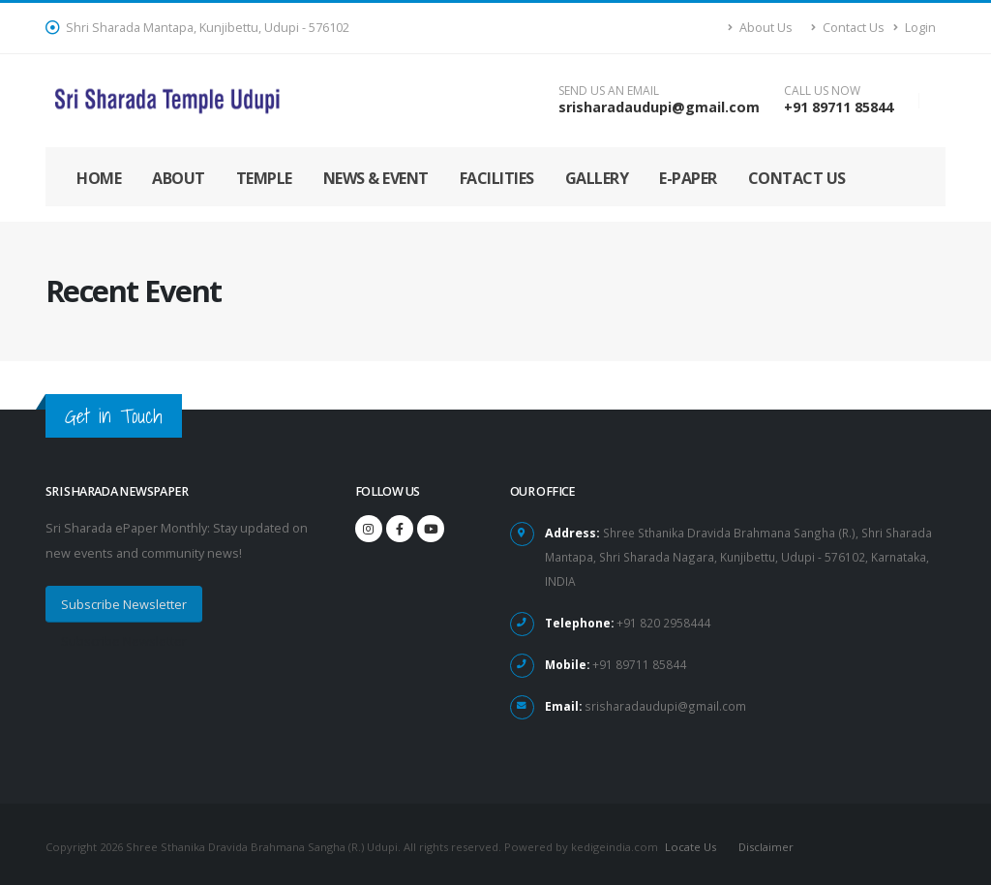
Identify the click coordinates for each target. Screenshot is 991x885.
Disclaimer (766, 841)
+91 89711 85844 (838, 107)
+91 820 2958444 (664, 619)
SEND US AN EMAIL (608, 91)
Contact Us (848, 27)
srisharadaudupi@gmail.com (659, 107)
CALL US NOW (822, 91)
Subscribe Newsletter (124, 604)
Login (915, 27)
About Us (761, 27)
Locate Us (689, 841)
